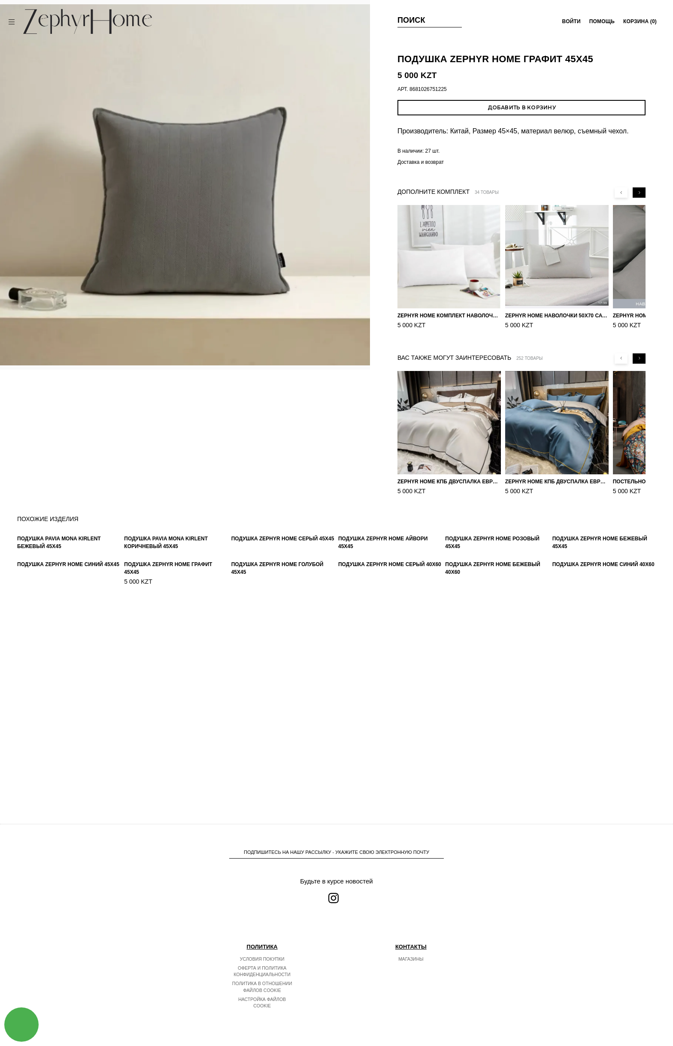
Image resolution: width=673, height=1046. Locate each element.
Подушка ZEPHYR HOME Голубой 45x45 (277, 769)
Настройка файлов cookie (262, 1003)
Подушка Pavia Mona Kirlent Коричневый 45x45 (166, 646)
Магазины (410, 959)
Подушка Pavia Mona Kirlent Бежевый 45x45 (59, 646)
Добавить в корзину (522, 107)
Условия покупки (262, 959)
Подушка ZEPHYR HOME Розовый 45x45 (492, 647)
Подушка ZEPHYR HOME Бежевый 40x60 (492, 776)
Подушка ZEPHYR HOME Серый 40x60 (389, 772)
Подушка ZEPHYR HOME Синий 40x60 (603, 772)
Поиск (411, 20)
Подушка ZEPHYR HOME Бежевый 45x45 (599, 639)
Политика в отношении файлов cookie (262, 987)
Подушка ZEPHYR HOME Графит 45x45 (168, 774)
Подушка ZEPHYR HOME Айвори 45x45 (382, 644)
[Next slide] (639, 192)
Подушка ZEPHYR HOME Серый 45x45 (282, 641)
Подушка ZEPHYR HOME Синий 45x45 (68, 769)
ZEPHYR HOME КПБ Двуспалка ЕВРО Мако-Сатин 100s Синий (557, 482)
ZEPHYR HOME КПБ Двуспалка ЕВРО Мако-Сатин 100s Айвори (449, 482)
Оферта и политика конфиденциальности (262, 971)
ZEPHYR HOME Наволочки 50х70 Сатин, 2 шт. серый (557, 316)
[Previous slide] (621, 192)
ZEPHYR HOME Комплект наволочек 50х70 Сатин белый (449, 316)
